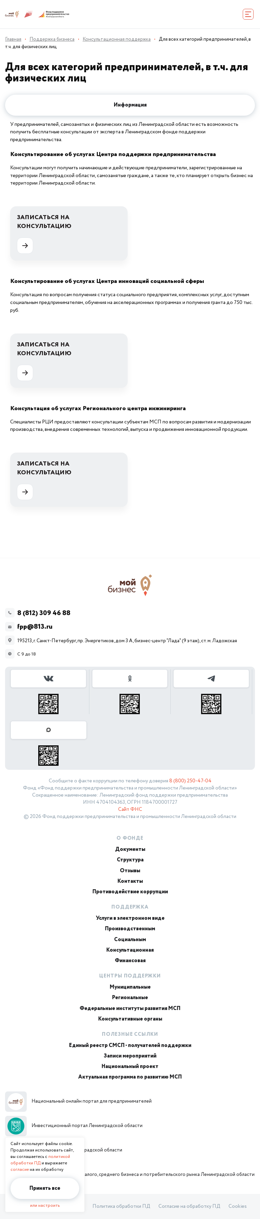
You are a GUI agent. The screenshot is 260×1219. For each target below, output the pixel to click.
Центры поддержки (130, 976)
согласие (19, 1169)
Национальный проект (130, 1066)
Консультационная (130, 950)
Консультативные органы (130, 1019)
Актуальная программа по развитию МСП (130, 1077)
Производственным (130, 929)
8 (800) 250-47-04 (190, 781)
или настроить (45, 1205)
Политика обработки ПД (121, 1206)
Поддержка (129, 907)
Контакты (130, 881)
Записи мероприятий (130, 1056)
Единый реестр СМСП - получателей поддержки (130, 1045)
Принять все (44, 1188)
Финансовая (130, 960)
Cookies (238, 1206)
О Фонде (130, 838)
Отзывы (130, 871)
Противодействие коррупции (130, 892)
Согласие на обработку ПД (189, 1206)
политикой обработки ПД (40, 1160)
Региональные (130, 997)
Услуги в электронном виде (130, 918)
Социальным (130, 939)
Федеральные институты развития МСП (130, 1008)
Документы (130, 849)
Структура (130, 860)
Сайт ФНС (130, 809)
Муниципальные (130, 987)
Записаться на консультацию (44, 233)
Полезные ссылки (130, 1034)
